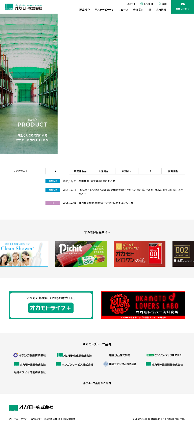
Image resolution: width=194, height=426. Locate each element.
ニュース (123, 9)
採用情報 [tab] (173, 171)
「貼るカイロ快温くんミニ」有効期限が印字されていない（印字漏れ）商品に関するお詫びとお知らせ (131, 192)
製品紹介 (84, 9)
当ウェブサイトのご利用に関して (45, 418)
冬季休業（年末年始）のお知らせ (97, 181)
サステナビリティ (104, 9)
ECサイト (131, 3)
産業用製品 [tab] (80, 171)
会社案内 (138, 9)
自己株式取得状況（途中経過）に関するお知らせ (106, 202)
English (149, 3)
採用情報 (161, 9)
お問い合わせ (183, 9)
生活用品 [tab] (104, 171)
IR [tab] (150, 171)
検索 (164, 3)
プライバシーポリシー (19, 418)
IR (150, 9)
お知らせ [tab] (127, 171)
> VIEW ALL (21, 171)
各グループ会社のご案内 (97, 383)
